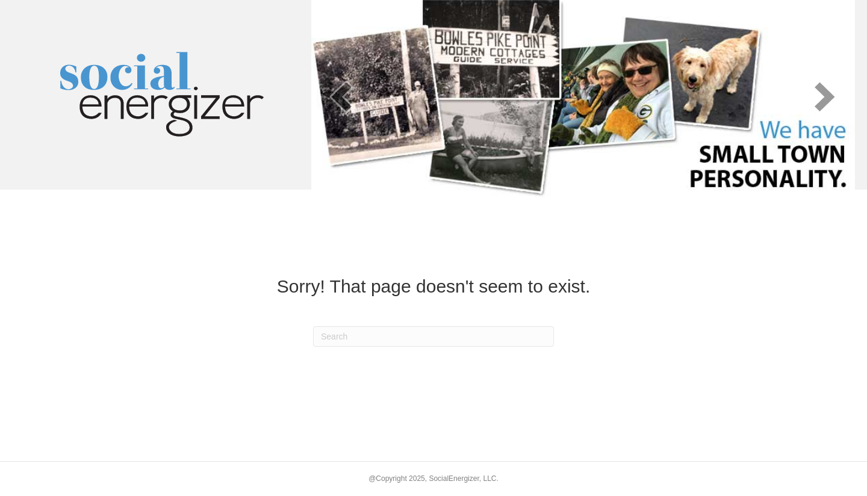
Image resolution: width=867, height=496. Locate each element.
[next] (825, 96)
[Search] (433, 336)
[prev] (341, 96)
